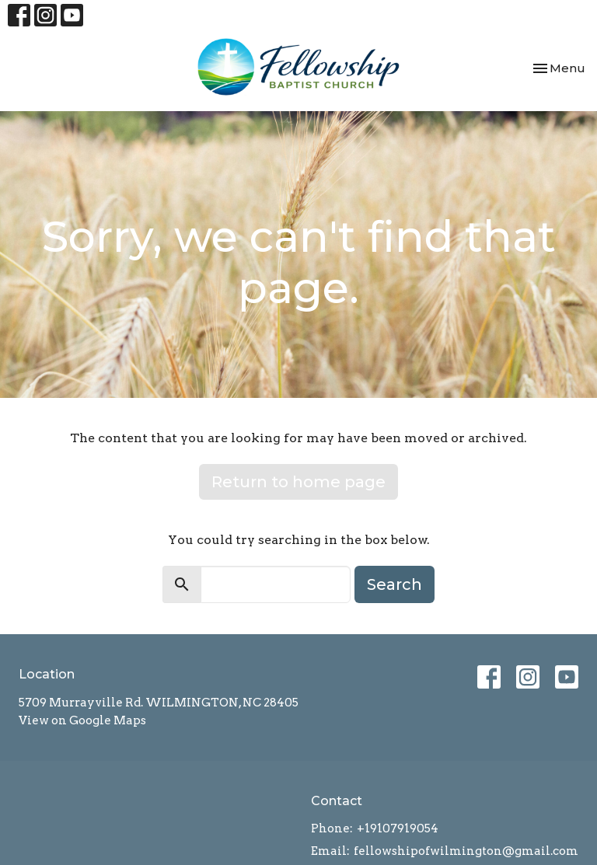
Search (394, 584)
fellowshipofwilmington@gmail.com (466, 851)
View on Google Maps (82, 720)
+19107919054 (397, 828)
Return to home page (298, 482)
